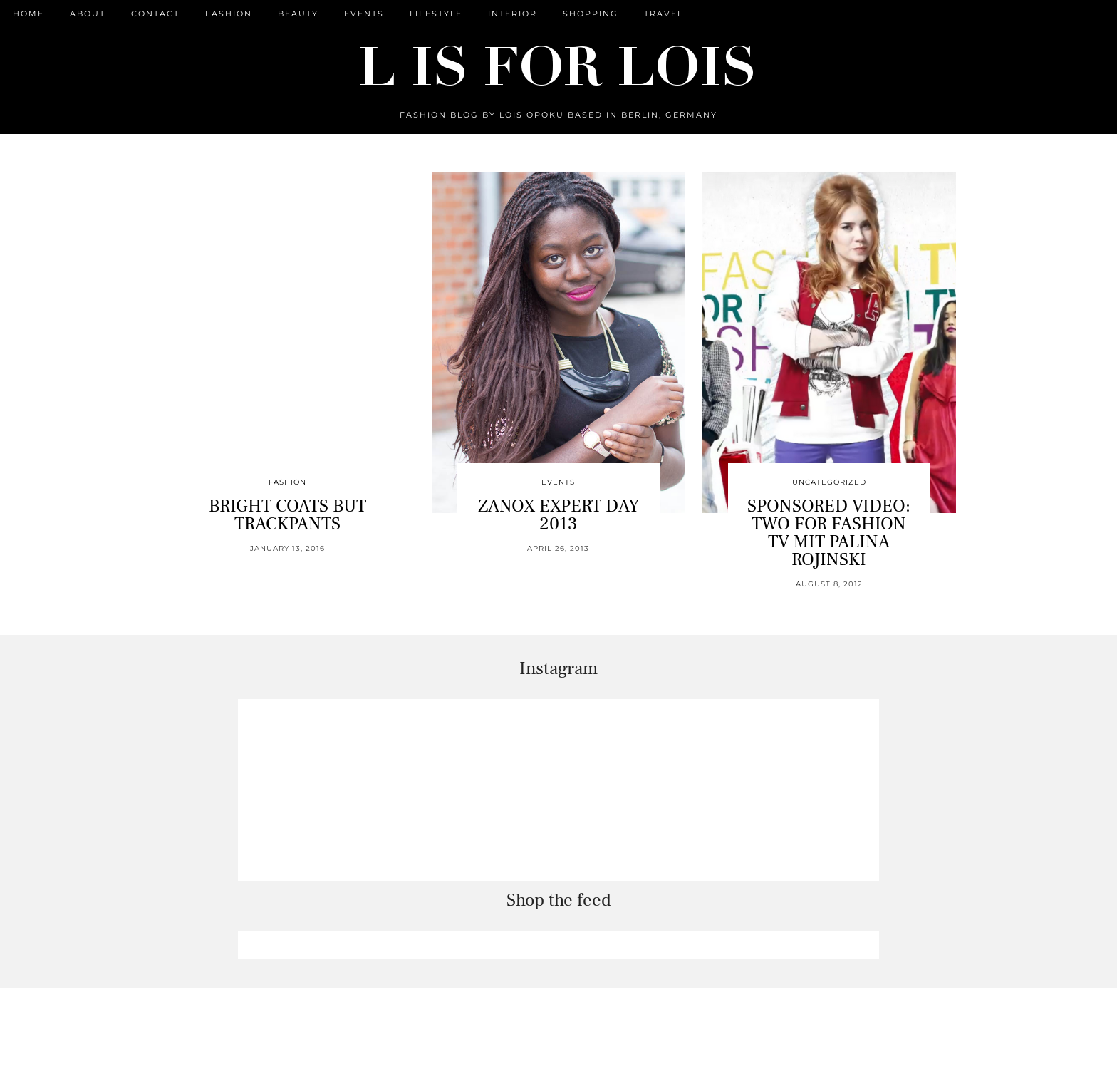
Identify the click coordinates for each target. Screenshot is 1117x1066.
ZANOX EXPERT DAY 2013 (558, 515)
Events (364, 14)
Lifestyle (436, 14)
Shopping (590, 14)
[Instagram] (328, 789)
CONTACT (155, 14)
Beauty (298, 14)
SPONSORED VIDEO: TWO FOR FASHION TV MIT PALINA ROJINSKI (828, 533)
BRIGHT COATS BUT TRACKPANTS (287, 515)
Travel (663, 14)
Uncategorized (829, 482)
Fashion (228, 14)
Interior (512, 14)
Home (28, 14)
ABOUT (87, 14)
